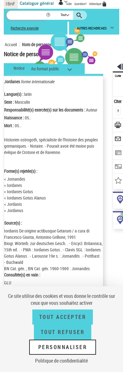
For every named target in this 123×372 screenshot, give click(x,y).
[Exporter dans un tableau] (118, 153)
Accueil (11, 44)
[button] (49, 15)
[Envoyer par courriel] (118, 139)
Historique (95, 4)
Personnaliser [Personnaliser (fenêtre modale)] (62, 347)
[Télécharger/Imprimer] (118, 125)
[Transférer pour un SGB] (118, 167)
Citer (118, 101)
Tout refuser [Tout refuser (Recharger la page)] (62, 332)
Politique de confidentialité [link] (61, 360)
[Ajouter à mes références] (118, 181)
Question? (80, 4)
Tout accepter (62, 317)
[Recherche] (26, 15)
